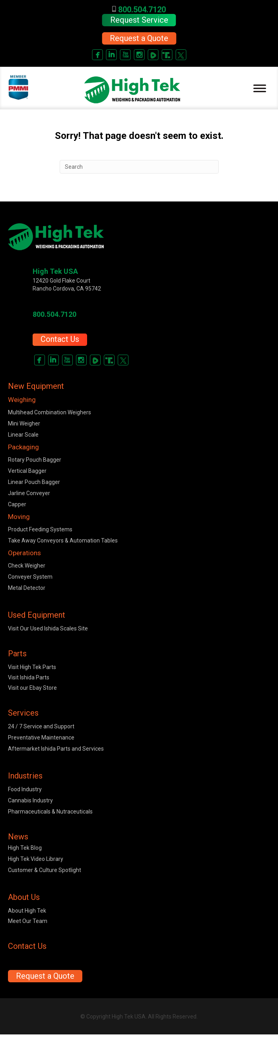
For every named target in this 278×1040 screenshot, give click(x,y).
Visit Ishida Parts (28, 677)
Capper (17, 504)
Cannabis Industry (30, 800)
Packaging (23, 447)
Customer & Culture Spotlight (44, 870)
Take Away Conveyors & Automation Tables (63, 540)
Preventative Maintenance (41, 737)
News (18, 836)
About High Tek (27, 910)
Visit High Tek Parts (32, 667)
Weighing (22, 399)
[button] (139, 38)
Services (23, 713)
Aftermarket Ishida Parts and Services (56, 748)
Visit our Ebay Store (32, 688)
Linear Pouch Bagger (34, 482)
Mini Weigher (24, 423)
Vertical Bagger (27, 471)
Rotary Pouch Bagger (34, 460)
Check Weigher (26, 565)
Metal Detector (26, 588)
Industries (25, 775)
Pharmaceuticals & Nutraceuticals (50, 811)
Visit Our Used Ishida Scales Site (48, 628)
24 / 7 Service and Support (41, 726)
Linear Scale (23, 434)
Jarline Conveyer (29, 493)
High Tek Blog (25, 848)
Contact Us (60, 339)
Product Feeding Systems (40, 529)
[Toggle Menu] (259, 88)
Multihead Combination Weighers (49, 412)
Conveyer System (30, 577)
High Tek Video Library (35, 859)
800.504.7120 (139, 9)
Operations (24, 552)
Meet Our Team (27, 921)
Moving (19, 516)
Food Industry (25, 789)
